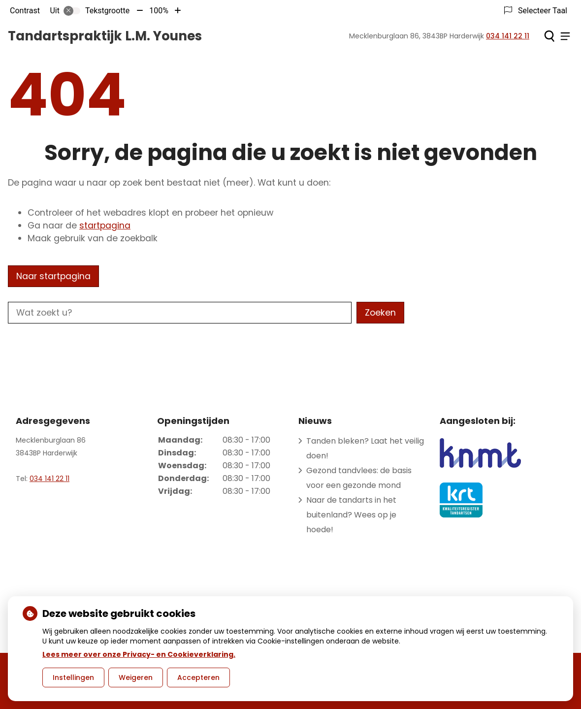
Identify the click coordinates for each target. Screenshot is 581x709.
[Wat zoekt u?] (180, 312)
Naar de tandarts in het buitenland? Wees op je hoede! (351, 514)
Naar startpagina (53, 276)
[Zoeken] (549, 36)
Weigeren (136, 677)
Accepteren (198, 677)
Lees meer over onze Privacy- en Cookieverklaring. (138, 654)
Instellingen (73, 677)
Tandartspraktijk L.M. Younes (105, 36)
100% (158, 10)
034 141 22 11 (49, 478)
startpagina (104, 225)
